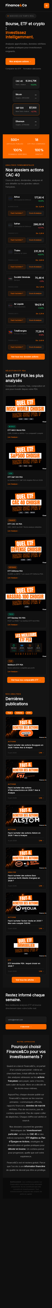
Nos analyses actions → (20, 61)
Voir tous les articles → (26, 980)
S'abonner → (26, 1027)
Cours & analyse (35, 213)
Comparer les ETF (13, 69)
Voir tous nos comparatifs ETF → (26, 680)
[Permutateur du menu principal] (46, 5)
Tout (9, 713)
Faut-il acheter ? (17, 213)
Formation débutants (32, 69)
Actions (19, 713)
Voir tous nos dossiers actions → (26, 356)
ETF (29, 713)
